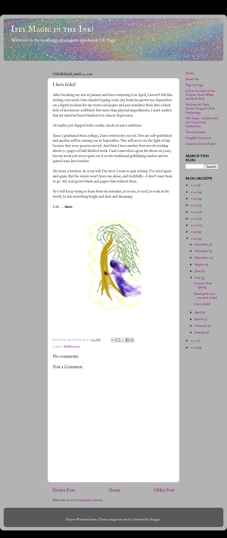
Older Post (164, 490)
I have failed (202, 304)
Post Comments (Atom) (86, 500)
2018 (194, 239)
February (201, 326)
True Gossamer (196, 132)
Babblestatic (71, 347)
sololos (127, 519)
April (198, 312)
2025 (194, 192)
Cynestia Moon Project (201, 144)
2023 (194, 205)
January (200, 332)
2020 (194, 225)
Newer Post (63, 490)
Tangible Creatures (198, 138)
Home (114, 490)
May (198, 278)
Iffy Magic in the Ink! (52, 29)
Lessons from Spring (203, 285)
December (202, 245)
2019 (194, 232)
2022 (194, 212)
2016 (194, 348)
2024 (194, 199)
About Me (192, 79)
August (200, 265)
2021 (194, 219)
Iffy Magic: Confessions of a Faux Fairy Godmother (202, 122)
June (198, 271)
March (199, 319)
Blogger (155, 519)
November (202, 251)
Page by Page (194, 85)
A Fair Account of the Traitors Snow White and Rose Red (200, 95)
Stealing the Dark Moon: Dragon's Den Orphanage (200, 109)
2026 (194, 185)
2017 (194, 341)
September (202, 258)
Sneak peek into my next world (205, 296)
